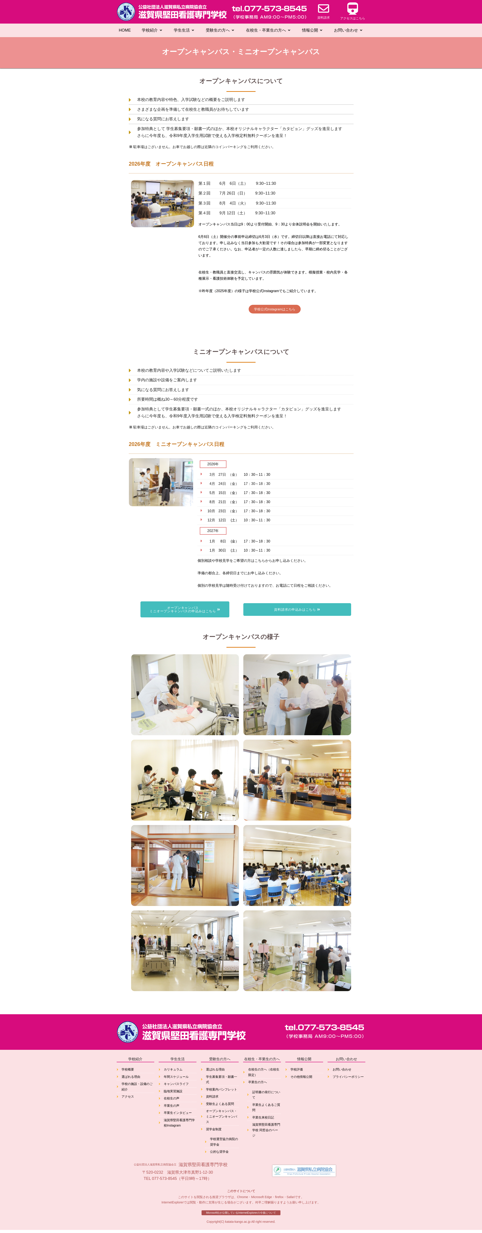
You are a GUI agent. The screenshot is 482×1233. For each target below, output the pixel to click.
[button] (152, 30)
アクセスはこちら (352, 18)
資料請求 (323, 17)
